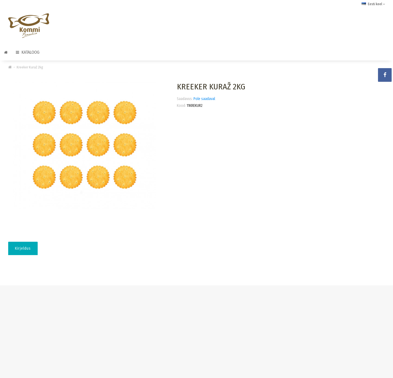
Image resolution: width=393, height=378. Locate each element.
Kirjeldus (23, 248)
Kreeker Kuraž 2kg (30, 67)
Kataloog (27, 52)
